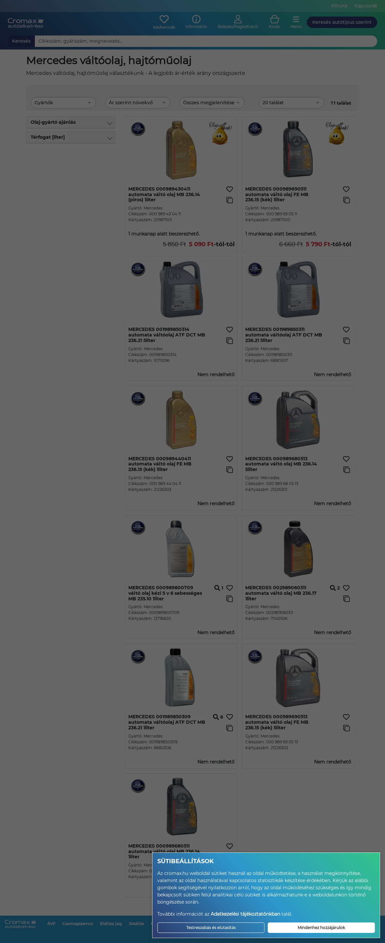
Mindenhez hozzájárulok (321, 927)
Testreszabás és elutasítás (211, 927)
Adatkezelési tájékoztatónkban (245, 914)
